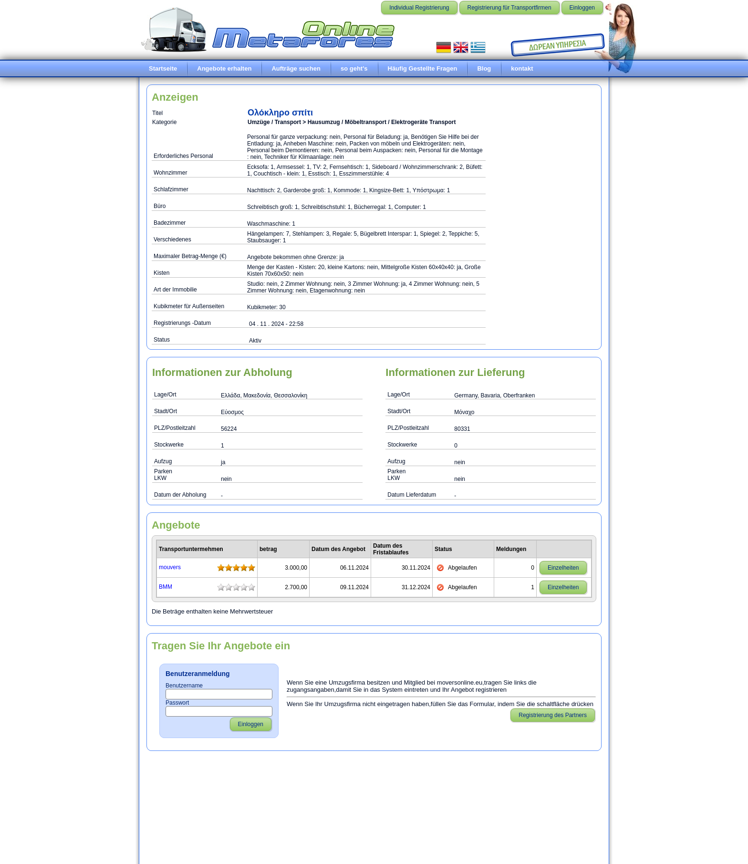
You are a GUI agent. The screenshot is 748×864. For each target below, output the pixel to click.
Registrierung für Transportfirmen (509, 7)
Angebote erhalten (224, 68)
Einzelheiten (563, 567)
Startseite (163, 68)
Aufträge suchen (296, 68)
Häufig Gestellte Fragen (422, 68)
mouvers (170, 567)
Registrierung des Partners (553, 715)
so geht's (354, 68)
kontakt (522, 68)
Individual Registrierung (419, 7)
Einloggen (582, 7)
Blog (484, 68)
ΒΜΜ (165, 586)
